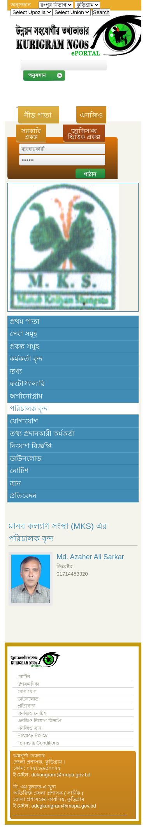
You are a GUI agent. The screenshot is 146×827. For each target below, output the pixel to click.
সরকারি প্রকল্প (31, 134)
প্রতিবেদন (23, 496)
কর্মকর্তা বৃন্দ (26, 359)
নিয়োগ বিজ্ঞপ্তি (31, 446)
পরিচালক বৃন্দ (28, 409)
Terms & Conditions (38, 743)
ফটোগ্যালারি (27, 384)
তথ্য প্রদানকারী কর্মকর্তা (42, 433)
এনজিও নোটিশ (32, 713)
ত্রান (15, 483)
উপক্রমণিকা (28, 684)
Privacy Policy (32, 735)
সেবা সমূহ (23, 334)
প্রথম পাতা (24, 321)
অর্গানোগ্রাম (26, 396)
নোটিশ (19, 471)
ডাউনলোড (25, 458)
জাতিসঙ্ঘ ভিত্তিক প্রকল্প (84, 134)
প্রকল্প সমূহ (24, 346)
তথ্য (16, 371)
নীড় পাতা (37, 115)
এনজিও (91, 115)
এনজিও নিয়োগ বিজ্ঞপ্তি (40, 720)
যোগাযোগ (24, 421)
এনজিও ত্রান (29, 728)
